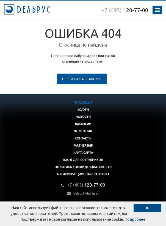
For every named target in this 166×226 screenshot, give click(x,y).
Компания (83, 131)
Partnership (83, 145)
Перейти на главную (81, 79)
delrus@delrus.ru (86, 193)
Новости (83, 117)
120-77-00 (124, 10)
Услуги (83, 109)
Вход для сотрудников (83, 160)
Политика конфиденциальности (83, 167)
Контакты (83, 138)
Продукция (83, 102)
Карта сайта (83, 152)
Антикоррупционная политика (83, 174)
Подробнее (135, 219)
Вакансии (83, 124)
